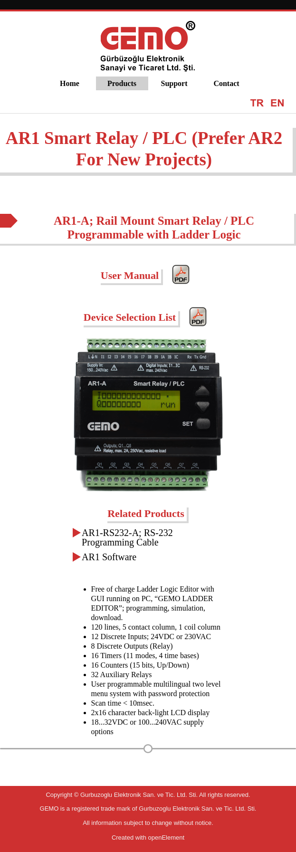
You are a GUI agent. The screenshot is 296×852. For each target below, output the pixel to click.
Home (69, 83)
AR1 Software (109, 557)
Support (174, 83)
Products (121, 83)
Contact (226, 83)
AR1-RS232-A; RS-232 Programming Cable (127, 537)
